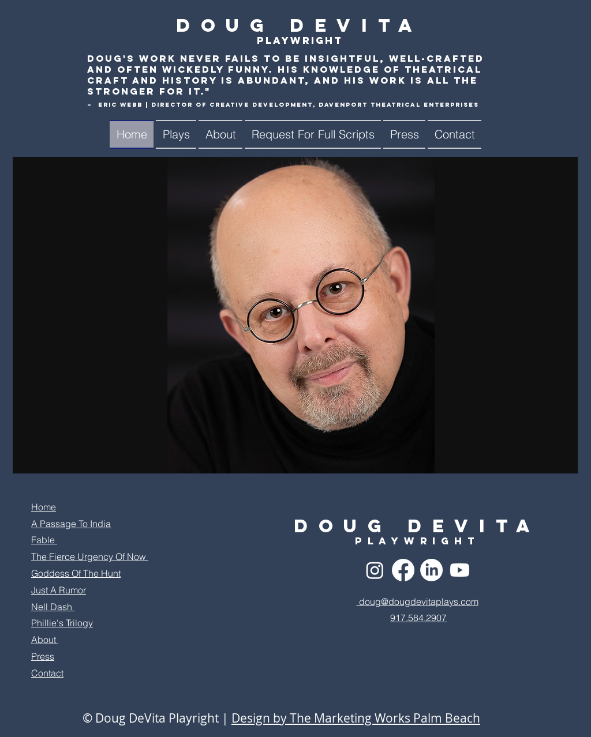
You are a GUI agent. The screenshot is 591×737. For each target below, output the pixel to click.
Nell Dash (52, 606)
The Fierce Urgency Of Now (89, 556)
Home (43, 507)
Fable (44, 540)
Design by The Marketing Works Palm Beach (355, 718)
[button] (176, 134)
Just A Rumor (58, 590)
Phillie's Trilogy (62, 623)
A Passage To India (71, 523)
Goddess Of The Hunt (76, 573)
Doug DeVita (299, 25)
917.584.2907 (418, 617)
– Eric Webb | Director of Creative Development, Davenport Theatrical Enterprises (283, 104)
